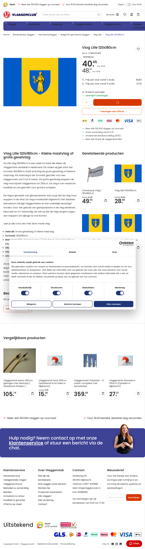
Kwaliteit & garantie (14, 500)
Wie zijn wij (43, 476)
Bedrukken (26, 24)
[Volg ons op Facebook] (112, 544)
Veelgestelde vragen (14, 480)
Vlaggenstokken (62, 24)
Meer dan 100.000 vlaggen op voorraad (38, 4)
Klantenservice (11, 476)
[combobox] (72, 14)
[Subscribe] (134, 497)
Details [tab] (72, 252)
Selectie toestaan (72, 304)
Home (6, 35)
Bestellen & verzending (16, 488)
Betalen (7, 492)
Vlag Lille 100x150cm (125, 191)
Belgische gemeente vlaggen (75, 35)
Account (110, 14)
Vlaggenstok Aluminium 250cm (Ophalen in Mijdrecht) (122, 384)
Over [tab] (114, 252)
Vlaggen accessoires (106, 26)
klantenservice (26, 443)
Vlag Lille (97, 35)
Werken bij (44, 488)
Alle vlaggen (44, 496)
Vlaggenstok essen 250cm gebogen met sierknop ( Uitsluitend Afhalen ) (18, 384)
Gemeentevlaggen (47, 35)
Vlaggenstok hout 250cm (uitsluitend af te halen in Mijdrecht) (52, 384)
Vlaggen (11, 24)
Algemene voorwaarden (47, 544)
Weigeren (31, 304)
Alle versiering (45, 500)
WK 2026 (120, 26)
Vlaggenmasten (85, 24)
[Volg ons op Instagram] (116, 544)
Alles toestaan (114, 304)
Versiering (43, 24)
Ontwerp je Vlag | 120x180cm (91, 193)
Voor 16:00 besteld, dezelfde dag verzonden (85, 4)
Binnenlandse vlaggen (24, 35)
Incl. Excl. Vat (128, 4)
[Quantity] (86, 103)
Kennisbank (44, 480)
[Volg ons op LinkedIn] (120, 544)
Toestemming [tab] (30, 252)
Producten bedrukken (50, 492)
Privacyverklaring (67, 544)
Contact (42, 504)
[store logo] (20, 14)
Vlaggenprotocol (12, 484)
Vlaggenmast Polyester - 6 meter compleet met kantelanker (89, 384)
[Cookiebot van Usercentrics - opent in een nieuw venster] (121, 243)
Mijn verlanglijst (124, 14)
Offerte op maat (12, 504)
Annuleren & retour (14, 496)
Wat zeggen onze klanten (52, 484)
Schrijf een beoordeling (18, 310)
